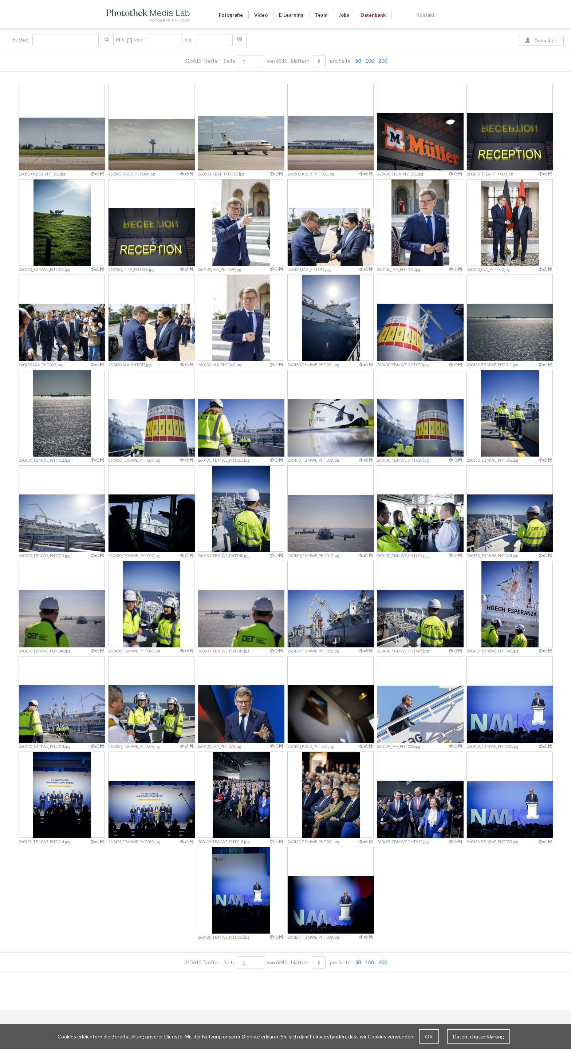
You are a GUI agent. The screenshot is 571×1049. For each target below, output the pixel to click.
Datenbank (373, 15)
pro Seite (357, 60)
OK (429, 1036)
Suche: (21, 39)
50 (358, 61)
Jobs (344, 15)
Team (321, 15)
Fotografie (231, 15)
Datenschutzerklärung (478, 1036)
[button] (239, 40)
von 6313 (277, 60)
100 (369, 61)
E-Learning (291, 15)
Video (261, 15)
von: (139, 39)
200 (382, 61)
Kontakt (425, 15)
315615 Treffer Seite (210, 60)
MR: (120, 39)
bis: (189, 39)
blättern (300, 60)
